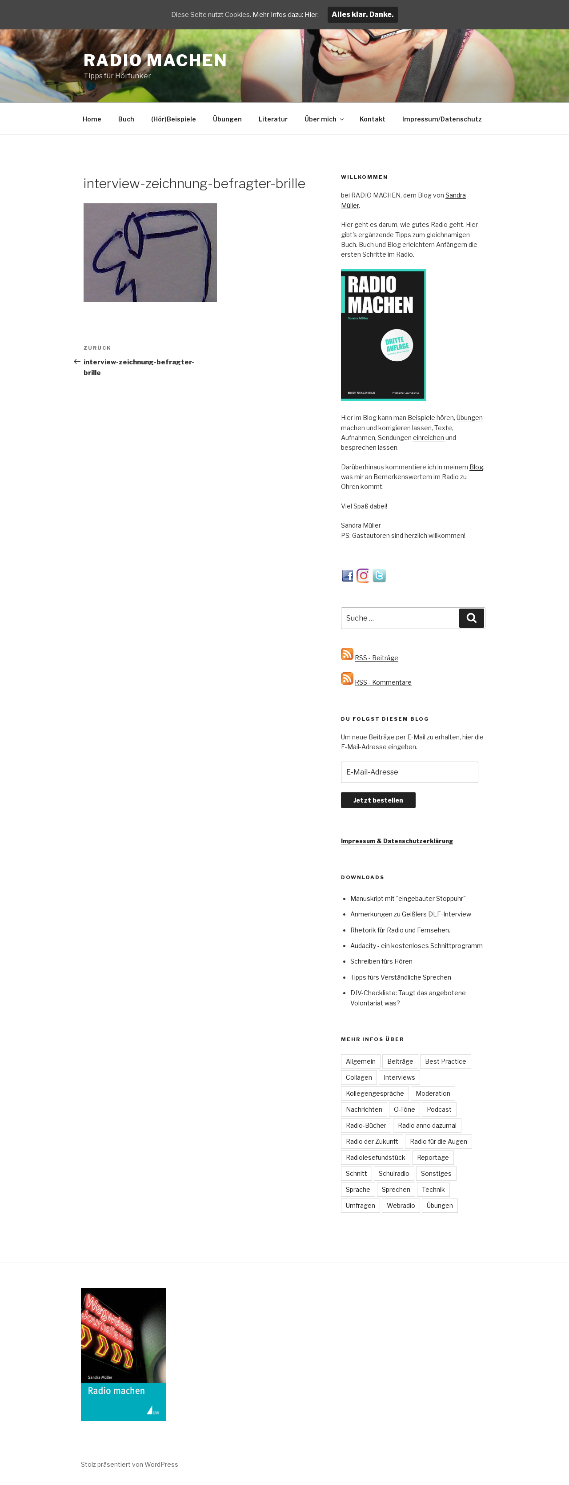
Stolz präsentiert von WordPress (129, 1464)
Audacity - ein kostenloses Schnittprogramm (416, 945)
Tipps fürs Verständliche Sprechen (400, 977)
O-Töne (404, 1109)
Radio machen (156, 60)
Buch (126, 119)
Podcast (439, 1109)
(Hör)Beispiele (173, 119)
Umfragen (360, 1205)
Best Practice (445, 1061)
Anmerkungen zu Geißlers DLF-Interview (410, 914)
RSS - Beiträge (376, 658)
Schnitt (356, 1173)
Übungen (227, 119)
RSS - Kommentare (383, 682)
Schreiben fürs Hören (381, 961)
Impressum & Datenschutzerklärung (397, 840)
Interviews (399, 1077)
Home (92, 119)
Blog (476, 467)
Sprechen (396, 1189)
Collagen (359, 1077)
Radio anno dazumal (427, 1125)
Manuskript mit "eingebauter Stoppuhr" (408, 898)
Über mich (325, 119)
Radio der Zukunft (372, 1141)
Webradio (401, 1205)
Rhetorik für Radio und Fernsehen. (400, 930)
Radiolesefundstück (375, 1157)
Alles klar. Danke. (370, 14)
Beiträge (400, 1061)
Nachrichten (364, 1109)
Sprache (358, 1189)
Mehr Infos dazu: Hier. (290, 14)
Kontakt (372, 119)
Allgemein (361, 1061)
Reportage (433, 1157)
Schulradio (394, 1173)
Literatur (273, 119)
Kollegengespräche (375, 1093)
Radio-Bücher (366, 1125)
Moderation (433, 1093)
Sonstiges (436, 1173)
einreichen (429, 437)
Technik (433, 1189)
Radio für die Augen (438, 1141)
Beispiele (422, 417)
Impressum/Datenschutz (442, 119)
